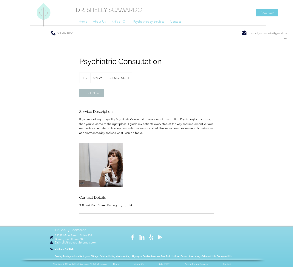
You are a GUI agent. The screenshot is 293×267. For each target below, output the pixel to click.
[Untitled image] (101, 165)
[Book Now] (267, 12)
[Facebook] (132, 237)
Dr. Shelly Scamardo (71, 230)
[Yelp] (151, 237)
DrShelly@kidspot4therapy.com (76, 242)
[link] (91, 93)
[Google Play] (160, 237)
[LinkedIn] (142, 237)
